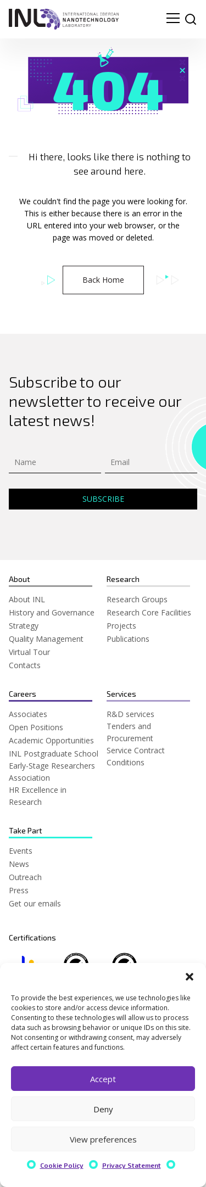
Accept (103, 1078)
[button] (189, 976)
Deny (103, 1109)
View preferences (103, 1139)
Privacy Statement (131, 1165)
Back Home (103, 280)
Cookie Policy (61, 1165)
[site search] (190, 19)
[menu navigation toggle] (173, 19)
